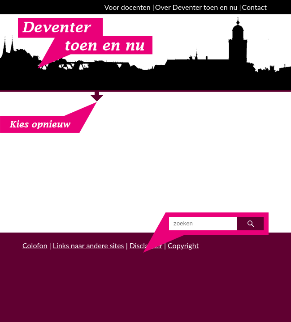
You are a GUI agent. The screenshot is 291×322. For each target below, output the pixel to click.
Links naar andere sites (88, 245)
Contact (254, 7)
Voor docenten (127, 7)
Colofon (35, 245)
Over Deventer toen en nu (196, 7)
